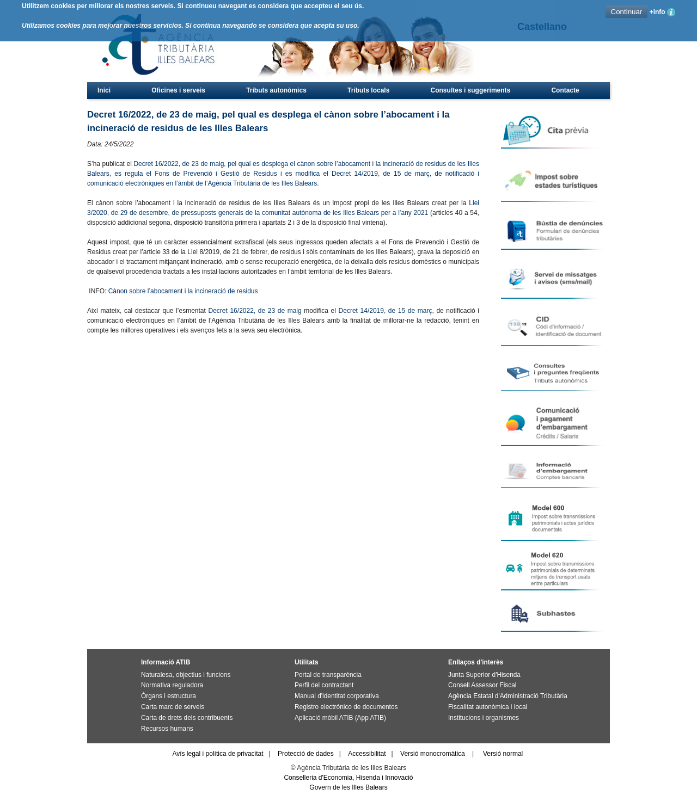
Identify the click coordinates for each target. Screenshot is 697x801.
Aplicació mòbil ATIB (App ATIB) (340, 718)
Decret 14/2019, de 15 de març (385, 311)
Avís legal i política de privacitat (217, 753)
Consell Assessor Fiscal (482, 685)
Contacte (565, 90)
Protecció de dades (306, 753)
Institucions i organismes (483, 718)
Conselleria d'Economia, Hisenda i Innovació (348, 777)
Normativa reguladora (172, 685)
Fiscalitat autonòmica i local (487, 707)
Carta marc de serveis (172, 707)
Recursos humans (167, 728)
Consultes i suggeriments (471, 90)
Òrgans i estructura (168, 696)
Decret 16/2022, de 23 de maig (254, 311)
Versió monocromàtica (432, 753)
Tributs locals (368, 90)
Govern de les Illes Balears (348, 787)
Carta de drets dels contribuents (187, 718)
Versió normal (503, 753)
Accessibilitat (367, 753)
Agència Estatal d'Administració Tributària (507, 696)
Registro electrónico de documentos (346, 707)
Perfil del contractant (324, 685)
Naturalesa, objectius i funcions (185, 675)
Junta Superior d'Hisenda (484, 675)
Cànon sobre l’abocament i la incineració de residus (183, 291)
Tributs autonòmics (276, 90)
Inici (104, 90)
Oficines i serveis (178, 90)
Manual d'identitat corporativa (337, 696)
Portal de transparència (328, 675)
